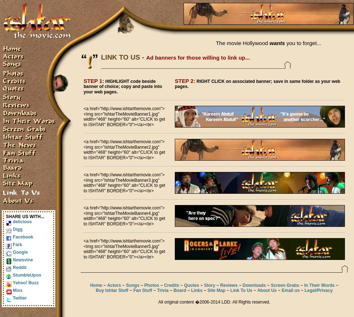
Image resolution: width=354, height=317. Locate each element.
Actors (114, 285)
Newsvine (19, 259)
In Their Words (319, 285)
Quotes (191, 285)
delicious (19, 221)
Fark (14, 244)
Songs (133, 285)
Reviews (229, 285)
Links (196, 290)
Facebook (19, 237)
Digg (14, 229)
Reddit (16, 267)
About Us (267, 290)
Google (17, 252)
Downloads (254, 285)
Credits (171, 285)
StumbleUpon (23, 275)
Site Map (216, 290)
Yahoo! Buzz (22, 282)
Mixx (14, 290)
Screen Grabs (285, 285)
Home (96, 285)
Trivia (162, 290)
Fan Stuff (142, 290)
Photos (151, 285)
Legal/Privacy (319, 290)
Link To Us (241, 290)
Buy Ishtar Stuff (112, 290)
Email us (290, 290)
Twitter (16, 298)
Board (179, 290)
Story (209, 285)
